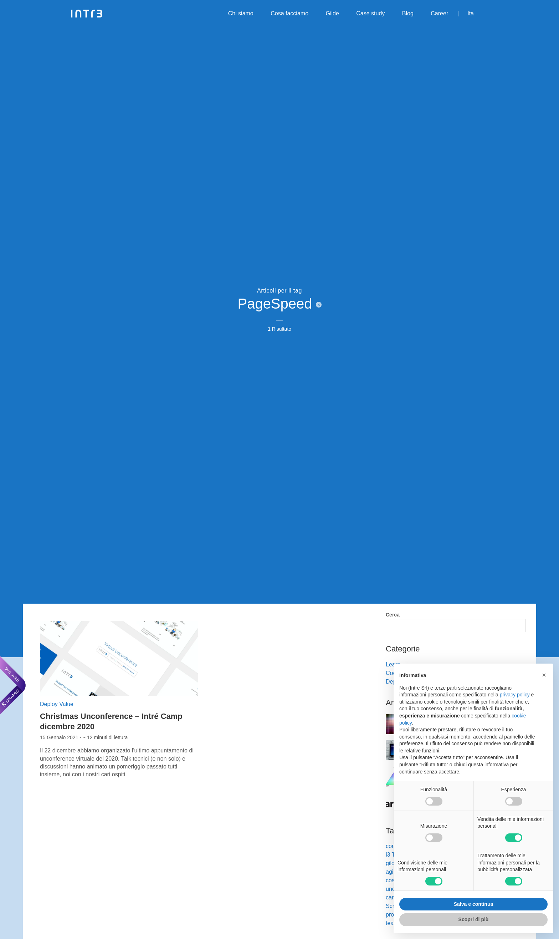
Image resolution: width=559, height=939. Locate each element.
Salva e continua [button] (473, 904)
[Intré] (87, 13)
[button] (544, 675)
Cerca (393, 615)
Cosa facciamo (289, 13)
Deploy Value (56, 704)
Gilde (332, 13)
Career (439, 13)
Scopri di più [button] (473, 919)
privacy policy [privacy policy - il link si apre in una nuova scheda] (515, 694)
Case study (370, 13)
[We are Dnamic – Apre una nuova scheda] (13, 685)
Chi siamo (240, 13)
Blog (408, 13)
